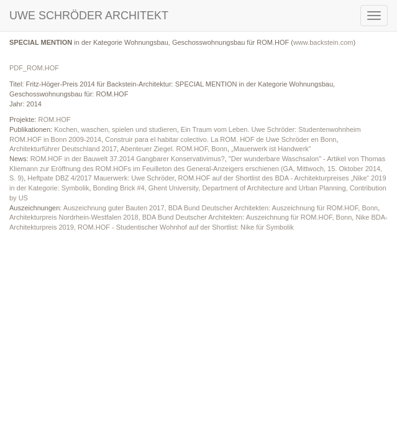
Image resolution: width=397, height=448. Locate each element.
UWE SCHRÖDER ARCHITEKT (88, 15)
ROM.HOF (54, 119)
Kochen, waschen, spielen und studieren (115, 129)
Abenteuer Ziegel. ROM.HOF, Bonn (174, 148)
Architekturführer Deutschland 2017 (63, 148)
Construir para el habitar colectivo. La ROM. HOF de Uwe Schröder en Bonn (220, 139)
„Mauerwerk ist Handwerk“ (271, 148)
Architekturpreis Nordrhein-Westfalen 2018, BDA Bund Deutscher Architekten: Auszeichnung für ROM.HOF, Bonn (180, 217)
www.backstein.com (323, 42)
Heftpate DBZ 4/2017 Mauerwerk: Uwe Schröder (100, 178)
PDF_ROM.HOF (34, 68)
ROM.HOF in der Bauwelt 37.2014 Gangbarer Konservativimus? (127, 158)
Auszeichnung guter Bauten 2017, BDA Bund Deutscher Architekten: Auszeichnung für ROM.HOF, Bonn (220, 208)
